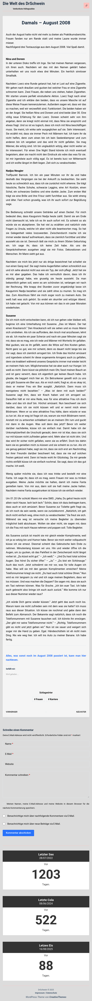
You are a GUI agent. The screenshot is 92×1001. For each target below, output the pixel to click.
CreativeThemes (57, 997)
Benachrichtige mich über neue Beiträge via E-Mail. (34, 823)
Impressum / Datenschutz (46, 993)
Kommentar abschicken (18, 832)
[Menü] (86, 5)
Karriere (53, 699)
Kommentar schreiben (17, 775)
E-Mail (9, 754)
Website (9, 764)
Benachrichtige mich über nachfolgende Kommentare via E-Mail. (41, 815)
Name (9, 744)
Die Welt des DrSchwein (24, 3)
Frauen (38, 699)
